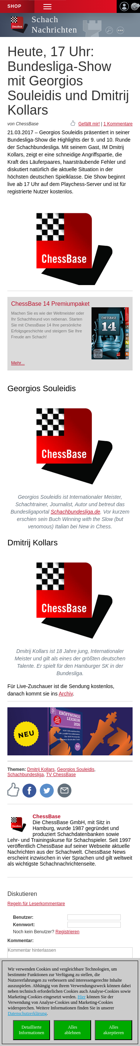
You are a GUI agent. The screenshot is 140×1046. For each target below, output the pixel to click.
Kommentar (19, 940)
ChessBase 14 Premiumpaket (50, 304)
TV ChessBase (61, 774)
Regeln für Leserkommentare (36, 903)
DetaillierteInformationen (31, 1030)
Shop (14, 6)
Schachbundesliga (25, 774)
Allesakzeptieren (113, 1030)
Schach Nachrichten (54, 24)
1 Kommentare (118, 123)
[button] (47, 6)
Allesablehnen (72, 1030)
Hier (82, 996)
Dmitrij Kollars (40, 769)
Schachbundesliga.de (75, 512)
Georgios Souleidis (75, 769)
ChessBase (47, 816)
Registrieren (68, 931)
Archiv (66, 694)
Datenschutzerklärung (27, 1013)
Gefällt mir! (89, 123)
